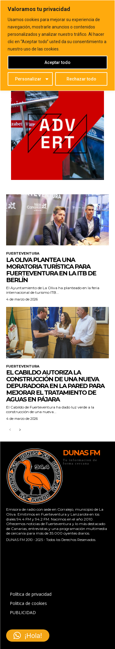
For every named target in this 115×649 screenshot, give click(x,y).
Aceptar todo (57, 62)
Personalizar (28, 78)
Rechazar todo (81, 78)
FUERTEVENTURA (22, 253)
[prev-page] (10, 430)
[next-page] (20, 430)
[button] (27, 635)
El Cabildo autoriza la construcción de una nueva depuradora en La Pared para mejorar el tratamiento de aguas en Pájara (55, 386)
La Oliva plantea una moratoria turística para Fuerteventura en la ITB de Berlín (51, 270)
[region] (57, 45)
